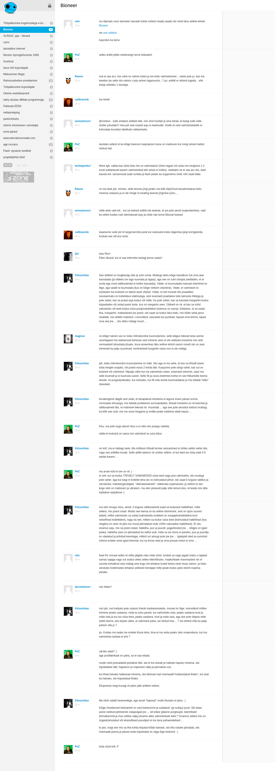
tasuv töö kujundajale (15, 67)
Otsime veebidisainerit (16, 93)
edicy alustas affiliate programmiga (23, 99)
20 (51, 81)
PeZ (77, 54)
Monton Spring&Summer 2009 (21, 55)
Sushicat (8, 61)
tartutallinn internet (14, 48)
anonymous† (83, 121)
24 (51, 29)
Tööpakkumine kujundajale (19, 87)
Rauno (79, 76)
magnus (80, 336)
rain (77, 21)
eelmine (5, 165)
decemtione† (83, 586)
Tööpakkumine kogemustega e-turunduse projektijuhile (29, 23)
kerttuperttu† (83, 165)
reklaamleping (11, 112)
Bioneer (8, 29)
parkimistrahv (11, 118)
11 (51, 144)
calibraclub (82, 99)
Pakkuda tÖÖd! (12, 106)
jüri (77, 253)
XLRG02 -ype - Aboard (16, 35)
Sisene (49, 5)
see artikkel (110, 32)
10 (51, 100)
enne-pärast (10, 131)
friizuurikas (82, 275)
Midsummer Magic (14, 74)
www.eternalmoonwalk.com (19, 138)
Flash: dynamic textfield (17, 150)
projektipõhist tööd (14, 157)
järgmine (10, 165)
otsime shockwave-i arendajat (20, 125)
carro (6, 42)
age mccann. (10, 144)
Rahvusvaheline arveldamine (20, 80)
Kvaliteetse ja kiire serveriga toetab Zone (18, 177)
